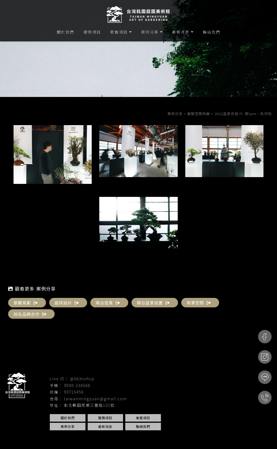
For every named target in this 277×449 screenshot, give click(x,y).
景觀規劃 (26, 302)
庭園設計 (89, 437)
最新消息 (180, 32)
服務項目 (92, 32)
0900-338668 (77, 385)
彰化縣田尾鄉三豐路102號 (89, 405)
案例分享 (150, 32)
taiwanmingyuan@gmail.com (95, 398)
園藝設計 (72, 437)
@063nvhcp (82, 378)
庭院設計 (67, 302)
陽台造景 (108, 302)
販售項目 (119, 32)
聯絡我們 (211, 32)
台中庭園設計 (152, 437)
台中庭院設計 (177, 437)
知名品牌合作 (30, 314)
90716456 (74, 392)
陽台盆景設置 (153, 302)
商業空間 (199, 302)
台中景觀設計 (201, 437)
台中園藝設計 (127, 437)
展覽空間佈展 (198, 113)
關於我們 (65, 32)
